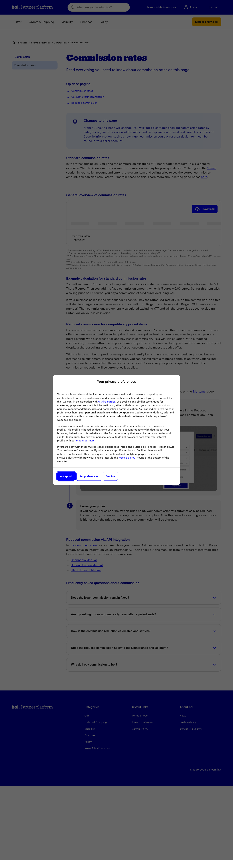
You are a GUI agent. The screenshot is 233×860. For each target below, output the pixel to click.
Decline (110, 476)
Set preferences (88, 476)
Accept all (66, 476)
